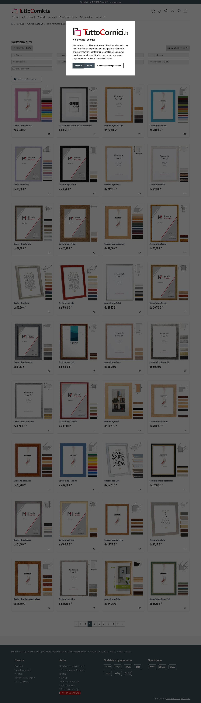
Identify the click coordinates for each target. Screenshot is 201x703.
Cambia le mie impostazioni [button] (109, 66)
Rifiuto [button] (89, 66)
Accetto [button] (78, 66)
